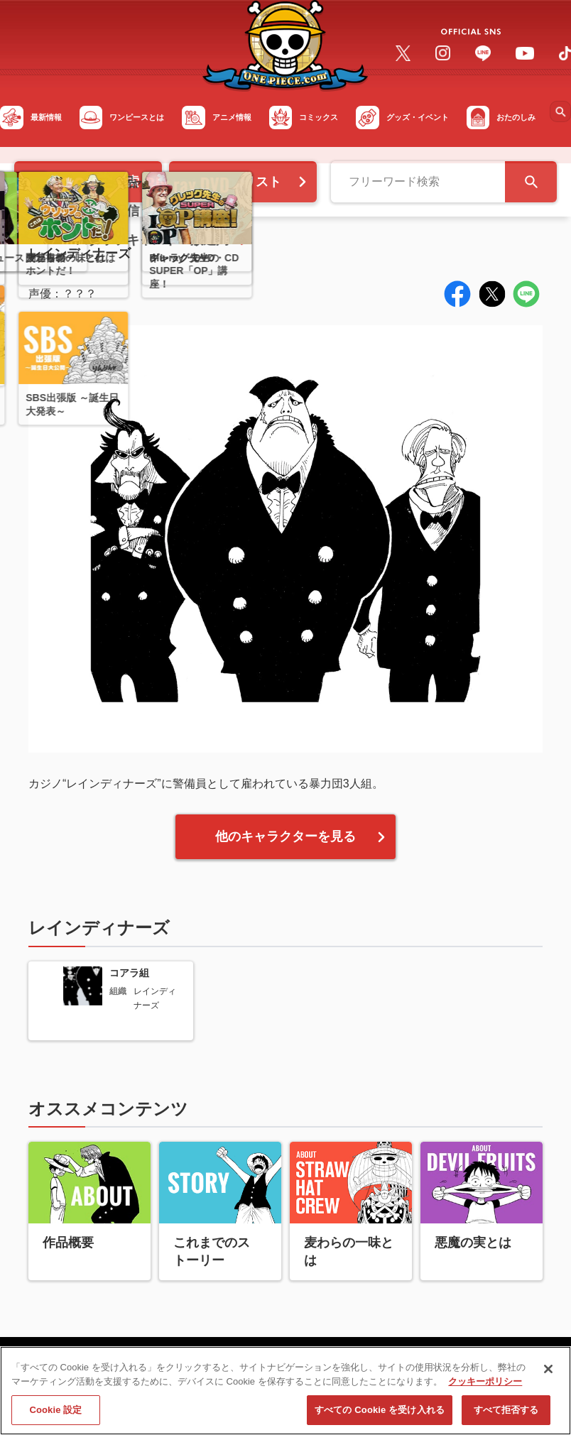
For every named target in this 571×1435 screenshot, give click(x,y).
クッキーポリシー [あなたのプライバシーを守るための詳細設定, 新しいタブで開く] (485, 1386)
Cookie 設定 (55, 1415)
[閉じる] (548, 1374)
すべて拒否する (506, 1415)
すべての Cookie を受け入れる (380, 1415)
